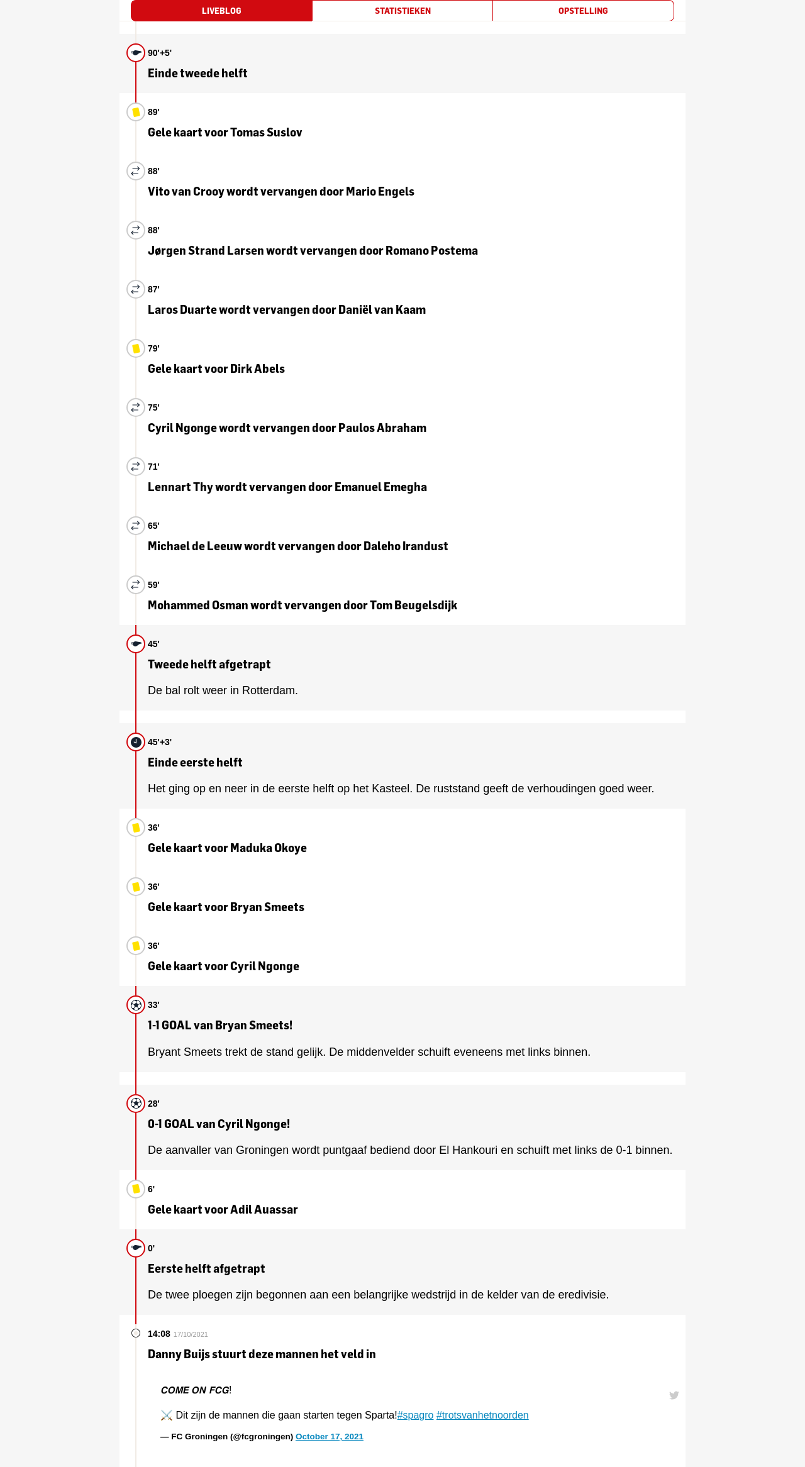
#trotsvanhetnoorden (482, 1415)
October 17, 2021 (330, 1436)
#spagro (415, 1415)
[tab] (221, 10)
